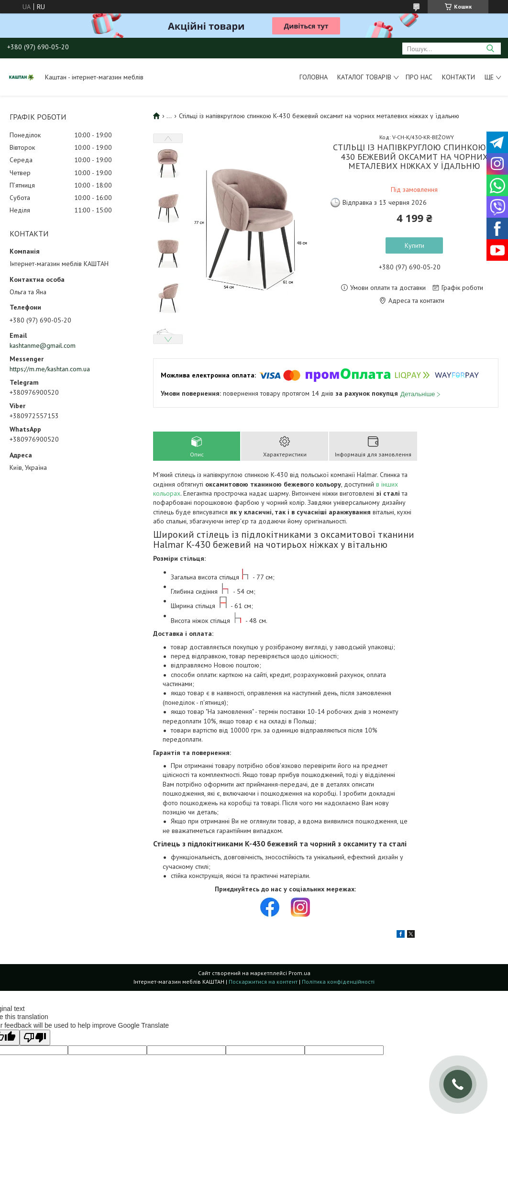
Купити (414, 245)
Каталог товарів (364, 77)
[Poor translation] (35, 1037)
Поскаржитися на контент (263, 981)
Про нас (419, 77)
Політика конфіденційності (338, 981)
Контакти (458, 77)
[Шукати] (490, 49)
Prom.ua (299, 973)
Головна (313, 77)
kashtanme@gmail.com (43, 345)
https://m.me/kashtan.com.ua (50, 369)
